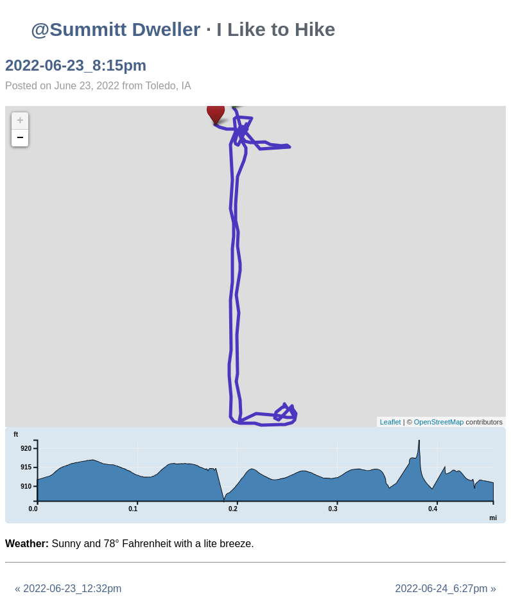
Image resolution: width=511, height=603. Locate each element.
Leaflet (390, 422)
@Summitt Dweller (115, 29)
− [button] (20, 138)
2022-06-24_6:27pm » (445, 588)
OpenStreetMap (439, 422)
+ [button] (20, 120)
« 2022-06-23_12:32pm (68, 588)
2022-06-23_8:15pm (75, 65)
